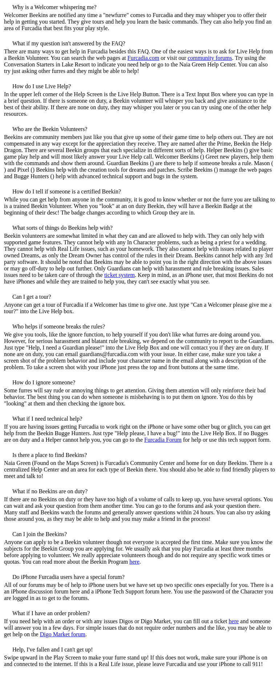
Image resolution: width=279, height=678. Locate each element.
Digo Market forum (62, 634)
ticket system (119, 275)
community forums (210, 58)
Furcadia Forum (163, 440)
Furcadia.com (143, 58)
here (134, 562)
